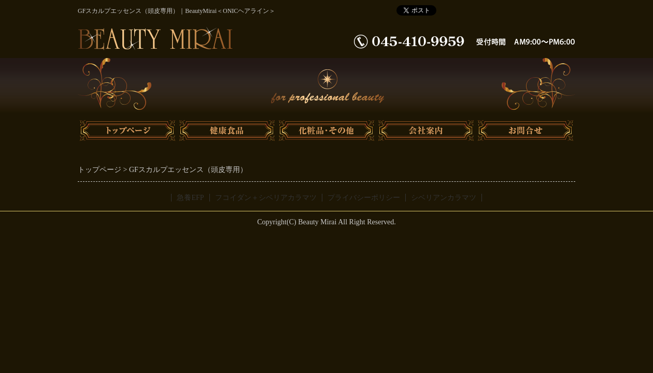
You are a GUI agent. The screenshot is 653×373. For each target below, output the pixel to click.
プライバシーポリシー (364, 198)
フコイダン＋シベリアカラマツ (266, 198)
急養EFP (190, 198)
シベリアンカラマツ (443, 198)
